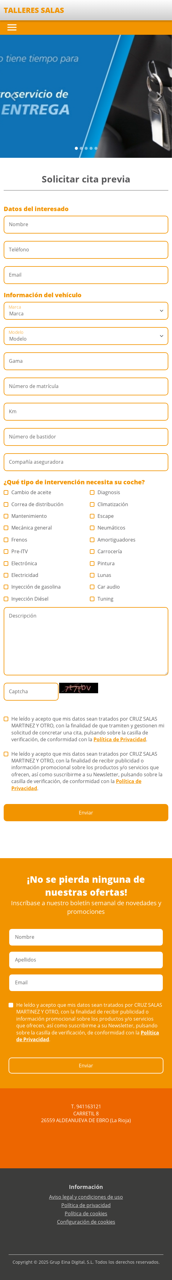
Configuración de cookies (86, 1221)
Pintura (102, 563)
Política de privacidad (86, 1205)
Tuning (102, 598)
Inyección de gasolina (32, 586)
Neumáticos (108, 527)
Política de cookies (86, 1213)
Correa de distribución (34, 504)
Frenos (16, 539)
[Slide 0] (76, 148)
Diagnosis (105, 492)
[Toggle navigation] (12, 27)
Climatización (109, 504)
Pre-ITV (16, 551)
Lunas (101, 575)
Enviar (86, 812)
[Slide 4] (95, 148)
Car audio (105, 586)
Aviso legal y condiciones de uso (86, 1197)
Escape (102, 516)
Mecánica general (28, 527)
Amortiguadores (113, 539)
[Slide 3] (91, 148)
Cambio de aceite (28, 492)
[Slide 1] (81, 148)
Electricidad (21, 575)
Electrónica (20, 563)
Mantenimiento (25, 516)
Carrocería (106, 551)
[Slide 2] (86, 148)
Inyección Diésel (26, 598)
